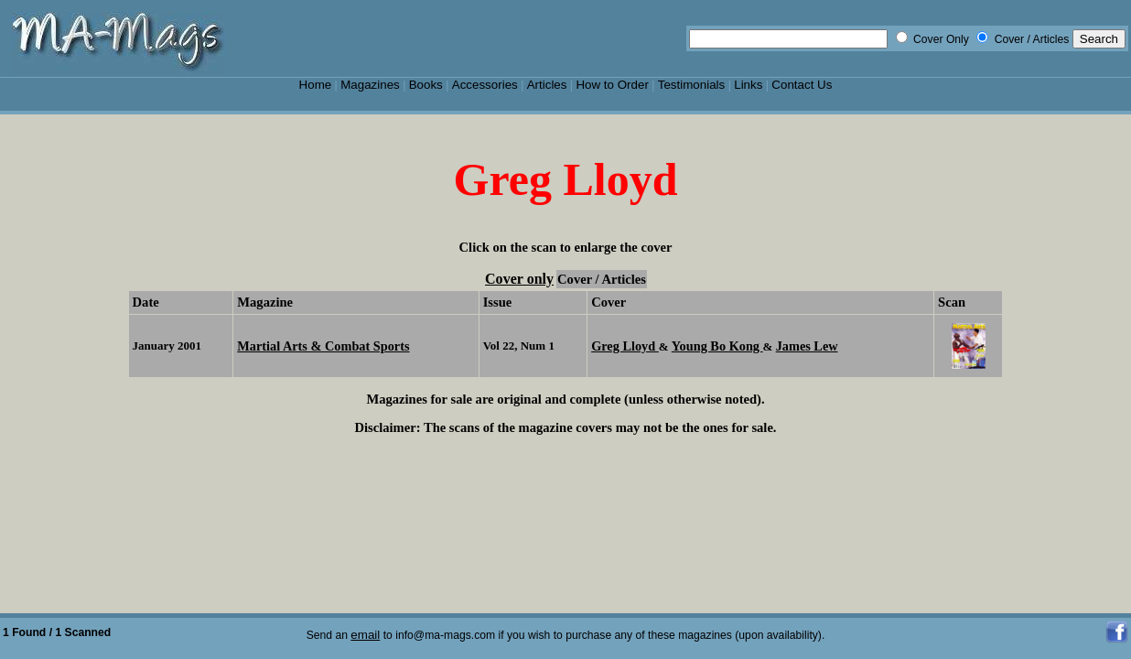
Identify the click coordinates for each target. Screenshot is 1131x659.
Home (315, 85)
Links (748, 85)
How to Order (612, 85)
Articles (547, 85)
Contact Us (801, 85)
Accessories (485, 85)
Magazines (370, 85)
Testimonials (692, 85)
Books (426, 85)
